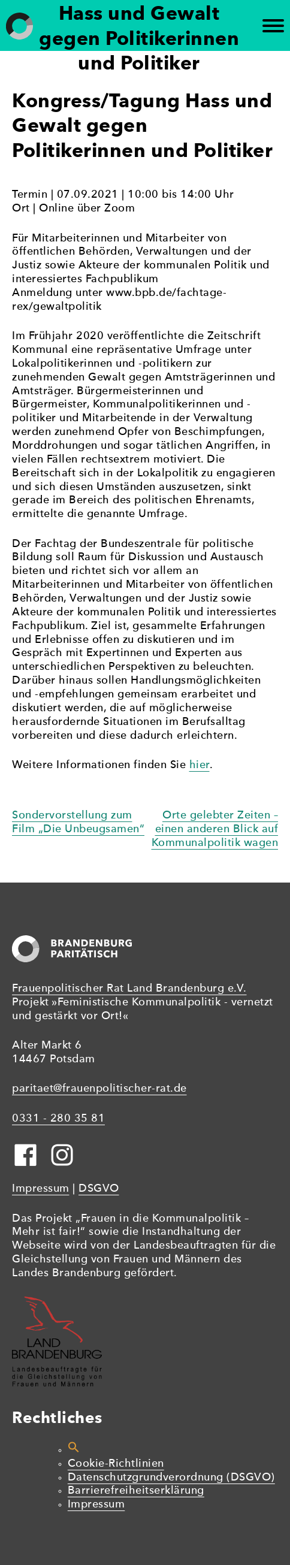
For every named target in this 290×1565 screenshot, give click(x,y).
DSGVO (98, 1189)
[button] (74, 1450)
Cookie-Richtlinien (116, 1464)
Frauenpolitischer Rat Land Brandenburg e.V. (129, 989)
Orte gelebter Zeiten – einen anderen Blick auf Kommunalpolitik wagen (215, 829)
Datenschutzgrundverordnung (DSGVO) (171, 1478)
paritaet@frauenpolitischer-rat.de (99, 1089)
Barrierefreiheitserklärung (136, 1491)
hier (199, 765)
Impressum (41, 1189)
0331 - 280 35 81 (58, 1119)
